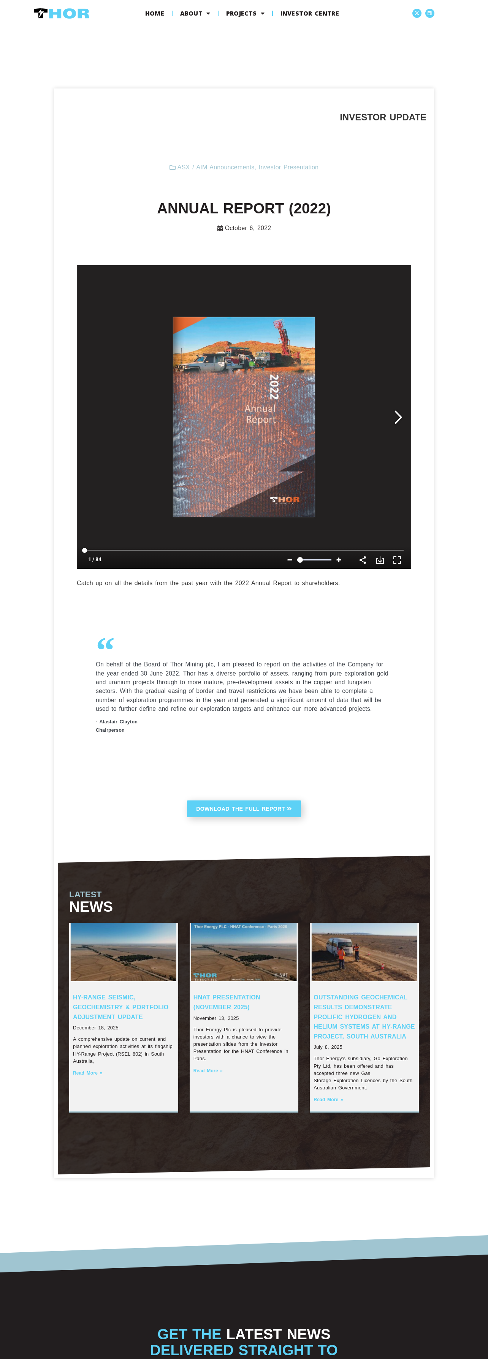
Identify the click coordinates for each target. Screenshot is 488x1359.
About (195, 13)
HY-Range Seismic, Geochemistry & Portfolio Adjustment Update (120, 1008)
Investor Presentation (288, 167)
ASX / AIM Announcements (216, 167)
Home (154, 13)
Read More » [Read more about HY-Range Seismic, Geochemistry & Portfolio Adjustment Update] (88, 1074)
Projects (245, 13)
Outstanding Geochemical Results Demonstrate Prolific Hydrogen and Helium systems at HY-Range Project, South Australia (364, 1018)
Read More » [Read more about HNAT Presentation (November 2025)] (208, 1072)
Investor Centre (309, 13)
